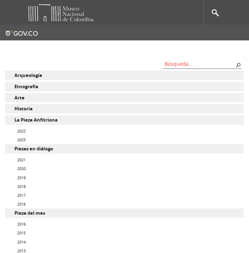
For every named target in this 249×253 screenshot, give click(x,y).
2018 (21, 186)
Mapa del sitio (122, 47)
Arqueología (28, 75)
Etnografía (26, 86)
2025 (21, 139)
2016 (21, 204)
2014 (21, 242)
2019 (21, 177)
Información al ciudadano (212, 47)
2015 (21, 232)
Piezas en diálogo (33, 148)
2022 (21, 131)
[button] (238, 64)
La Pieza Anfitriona (36, 120)
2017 (21, 195)
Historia (23, 108)
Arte (19, 98)
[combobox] (200, 64)
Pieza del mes (29, 213)
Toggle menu (10, 12)
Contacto (86, 47)
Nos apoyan (160, 47)
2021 (21, 159)
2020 (21, 168)
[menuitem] (124, 75)
